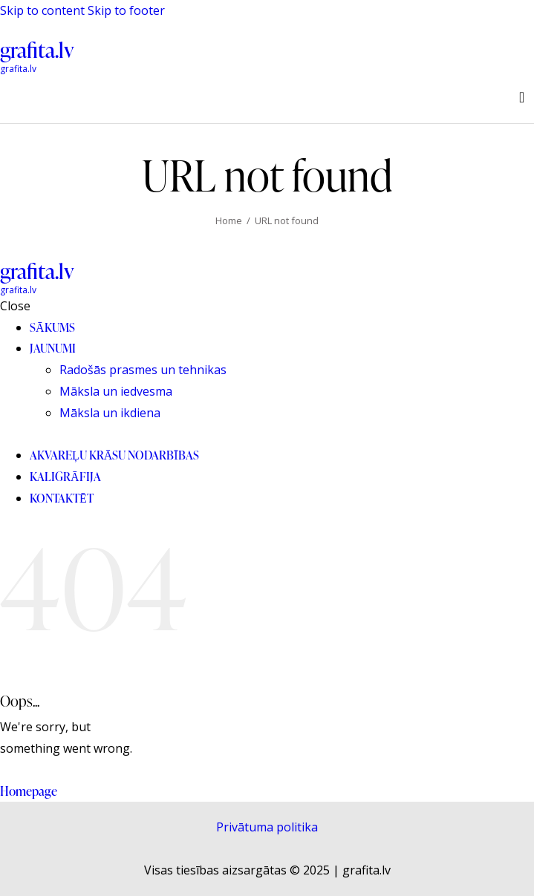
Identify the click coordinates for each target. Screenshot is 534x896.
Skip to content (42, 10)
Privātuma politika (267, 827)
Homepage (28, 790)
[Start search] (521, 97)
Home (228, 220)
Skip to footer (126, 10)
